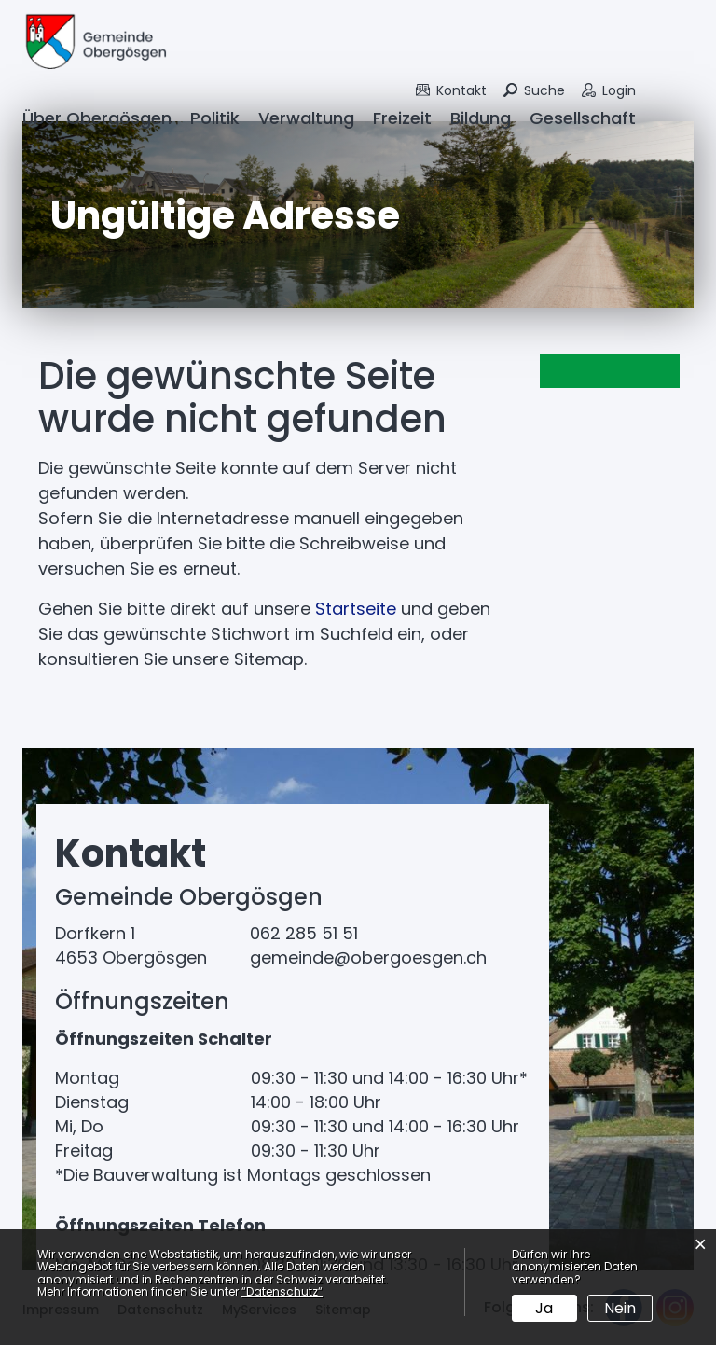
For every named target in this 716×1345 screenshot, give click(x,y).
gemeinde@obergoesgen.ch (368, 957)
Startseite (355, 608)
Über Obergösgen (97, 118)
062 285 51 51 (304, 933)
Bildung (480, 118)
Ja (544, 1308)
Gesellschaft (583, 118)
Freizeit (402, 118)
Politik (215, 118)
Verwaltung (306, 118)
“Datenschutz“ (282, 1291)
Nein (620, 1308)
